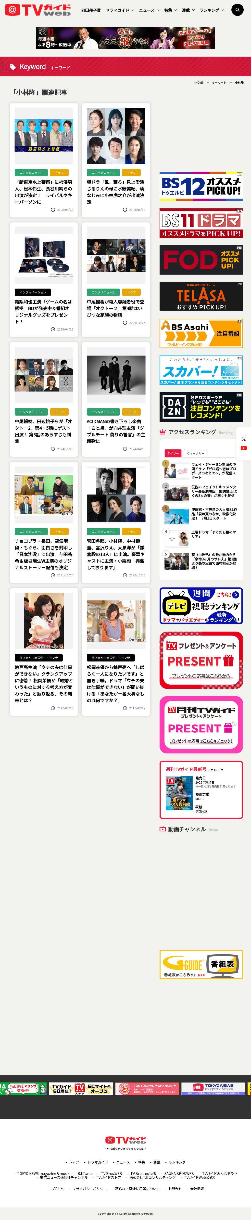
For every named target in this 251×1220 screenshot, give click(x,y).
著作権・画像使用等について (137, 1188)
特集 (170, 10)
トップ (74, 1162)
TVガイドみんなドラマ (220, 1173)
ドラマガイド (120, 10)
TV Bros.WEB (111, 1173)
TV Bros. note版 (143, 1173)
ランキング (212, 10)
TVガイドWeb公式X (199, 1177)
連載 (188, 10)
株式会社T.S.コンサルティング (152, 1177)
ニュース (149, 10)
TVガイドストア (108, 1177)
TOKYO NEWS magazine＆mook (43, 1173)
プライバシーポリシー (90, 1188)
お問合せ (175, 1188)
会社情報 (197, 1188)
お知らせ (57, 1188)
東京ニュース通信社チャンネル (64, 1177)
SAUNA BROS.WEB (179, 1173)
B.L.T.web (85, 1173)
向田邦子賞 (91, 10)
